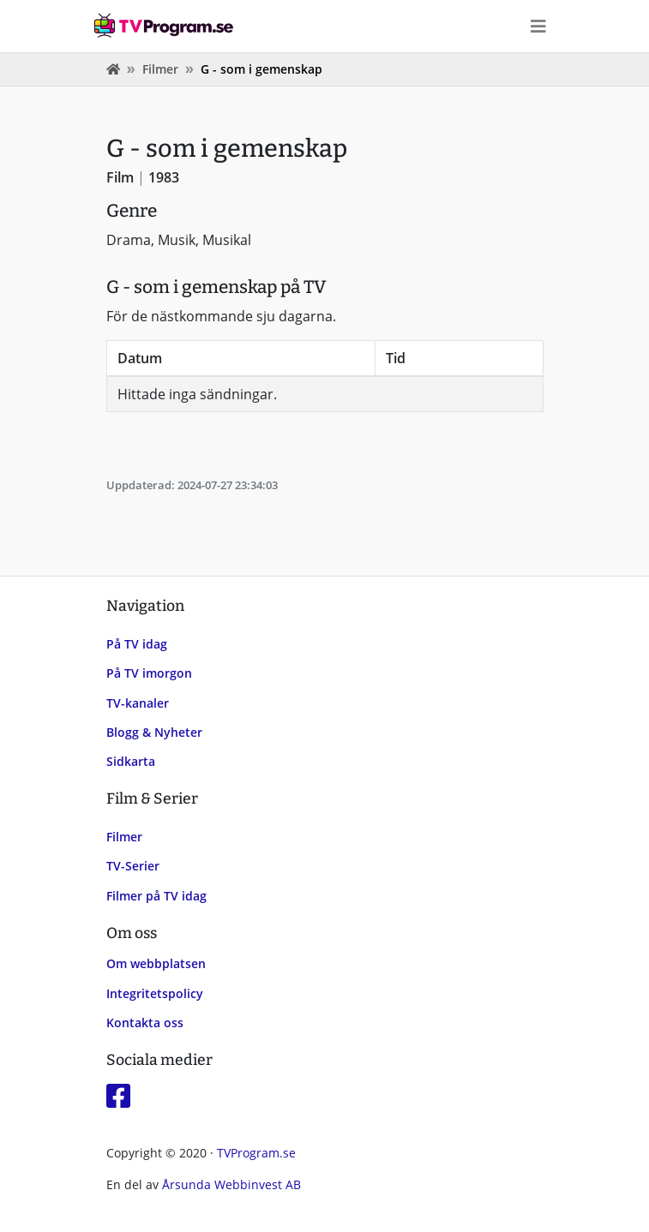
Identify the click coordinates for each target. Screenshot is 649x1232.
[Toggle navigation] (538, 27)
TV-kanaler (137, 703)
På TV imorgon (149, 673)
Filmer (160, 69)
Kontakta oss (144, 1022)
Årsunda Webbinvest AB (231, 1184)
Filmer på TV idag (156, 896)
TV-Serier (132, 866)
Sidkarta (130, 761)
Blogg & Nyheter (154, 732)
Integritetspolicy (154, 993)
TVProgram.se (256, 1153)
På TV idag (136, 644)
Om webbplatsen (156, 963)
